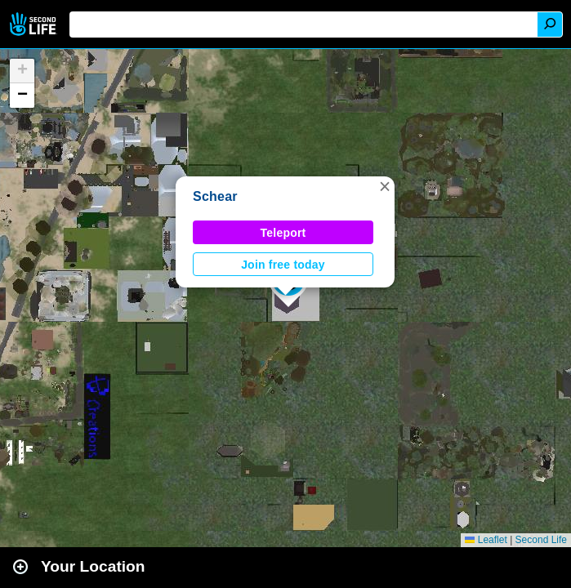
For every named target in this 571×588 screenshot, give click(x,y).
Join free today (283, 264)
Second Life (34, 24)
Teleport (283, 232)
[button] (385, 186)
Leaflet (485, 540)
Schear (215, 196)
